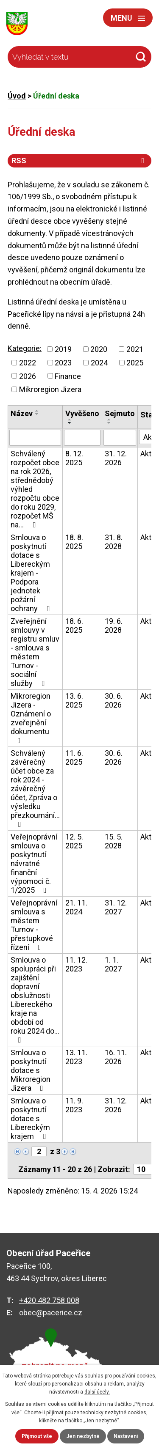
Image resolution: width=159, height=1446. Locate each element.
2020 (98, 349)
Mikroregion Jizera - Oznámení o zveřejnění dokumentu (31, 717)
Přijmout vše (37, 1436)
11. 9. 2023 (74, 1105)
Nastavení (126, 1436)
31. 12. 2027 (116, 907)
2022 (27, 362)
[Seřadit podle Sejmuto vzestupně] (109, 419)
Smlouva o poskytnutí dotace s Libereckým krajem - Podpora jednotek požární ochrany (32, 573)
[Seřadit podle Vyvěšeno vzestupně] (70, 419)
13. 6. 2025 (74, 700)
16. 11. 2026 (116, 1057)
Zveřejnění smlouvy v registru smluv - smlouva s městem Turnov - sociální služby (35, 652)
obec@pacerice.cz (50, 1312)
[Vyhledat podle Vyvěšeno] (82, 438)
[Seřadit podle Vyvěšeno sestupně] (70, 423)
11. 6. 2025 (74, 757)
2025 (134, 362)
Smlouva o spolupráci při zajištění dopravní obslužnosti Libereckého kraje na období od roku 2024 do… (35, 999)
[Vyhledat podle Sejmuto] (119, 438)
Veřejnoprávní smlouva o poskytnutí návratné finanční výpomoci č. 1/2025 (34, 863)
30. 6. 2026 (114, 700)
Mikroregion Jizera (50, 389)
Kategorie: (25, 348)
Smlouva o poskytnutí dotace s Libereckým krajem (30, 1118)
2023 (63, 362)
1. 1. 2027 (113, 964)
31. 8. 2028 (114, 542)
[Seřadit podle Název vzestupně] (37, 410)
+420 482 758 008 (49, 1300)
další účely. (97, 1392)
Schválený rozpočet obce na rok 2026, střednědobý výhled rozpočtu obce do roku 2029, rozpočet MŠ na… (35, 489)
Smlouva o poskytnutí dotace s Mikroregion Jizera (30, 1070)
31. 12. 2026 (116, 458)
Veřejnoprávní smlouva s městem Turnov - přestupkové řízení (34, 925)
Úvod (17, 95)
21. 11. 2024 (76, 907)
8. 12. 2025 (74, 458)
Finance (68, 375)
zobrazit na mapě (55, 1366)
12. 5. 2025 (74, 841)
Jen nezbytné (83, 1436)
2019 (63, 349)
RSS (79, 160)
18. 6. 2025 (74, 625)
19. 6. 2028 (114, 625)
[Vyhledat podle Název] (35, 438)
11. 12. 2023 (76, 964)
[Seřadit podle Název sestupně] (37, 414)
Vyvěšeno (82, 413)
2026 (27, 375)
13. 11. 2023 (76, 1057)
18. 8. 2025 (74, 542)
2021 (134, 349)
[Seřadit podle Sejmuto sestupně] (109, 423)
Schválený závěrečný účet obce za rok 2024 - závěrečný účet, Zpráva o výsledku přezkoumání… (35, 788)
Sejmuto (120, 413)
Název (22, 413)
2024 (99, 362)
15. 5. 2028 (114, 841)
